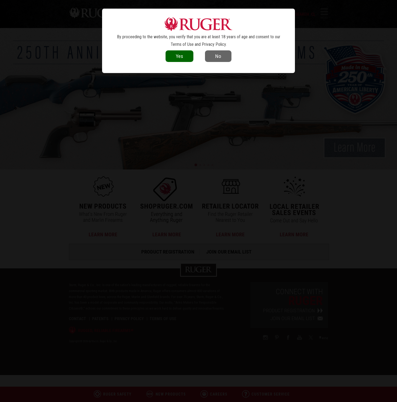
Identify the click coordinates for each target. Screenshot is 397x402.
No (218, 56)
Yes (179, 56)
